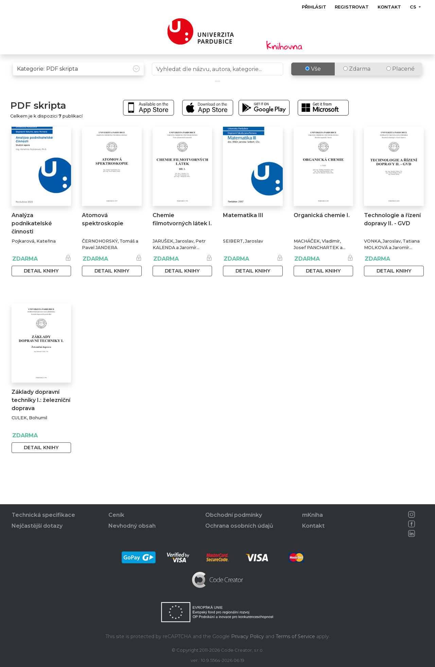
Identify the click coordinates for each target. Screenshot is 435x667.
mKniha (312, 515)
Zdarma (356, 83)
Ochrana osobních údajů (239, 526)
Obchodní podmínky (233, 515)
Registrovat (352, 7)
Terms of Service (295, 636)
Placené (400, 83)
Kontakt (389, 7)
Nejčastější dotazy (37, 526)
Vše (313, 83)
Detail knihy (41, 285)
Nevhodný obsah (132, 526)
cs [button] (413, 7)
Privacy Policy (247, 636)
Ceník (116, 515)
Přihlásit (314, 7)
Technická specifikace (43, 515)
